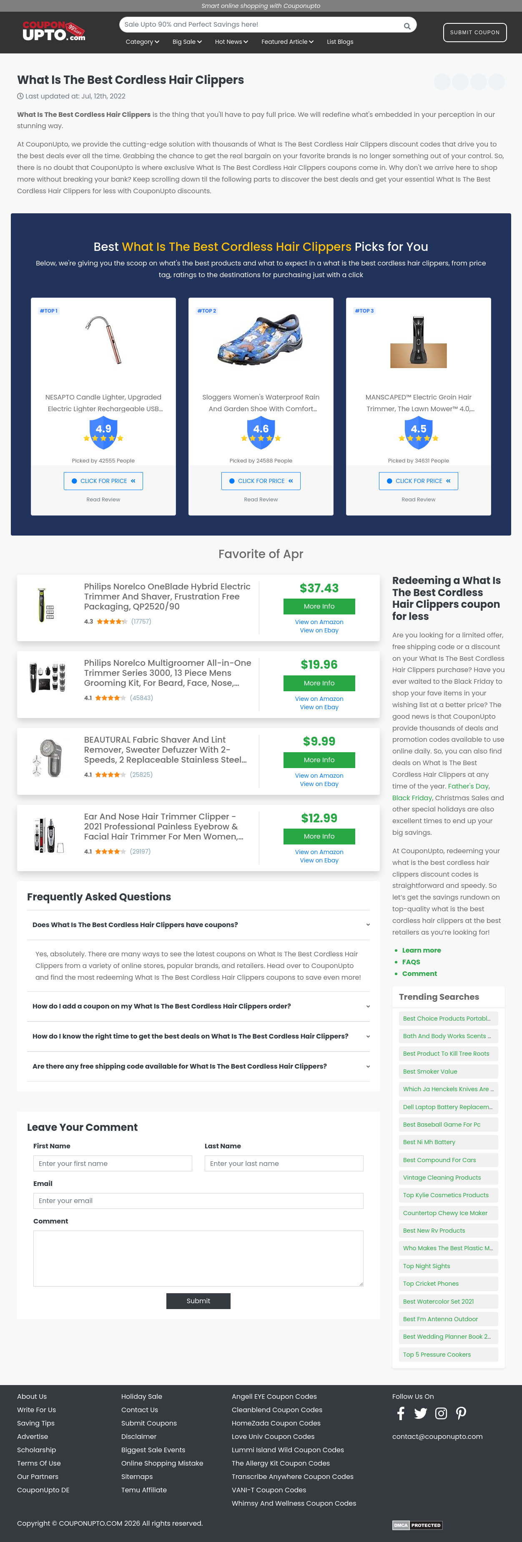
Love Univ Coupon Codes (273, 1436)
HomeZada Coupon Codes (276, 1423)
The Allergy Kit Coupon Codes (281, 1463)
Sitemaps (137, 1476)
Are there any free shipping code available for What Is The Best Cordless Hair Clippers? (180, 1066)
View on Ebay (319, 630)
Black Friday (412, 798)
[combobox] (268, 25)
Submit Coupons (149, 1423)
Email (43, 1183)
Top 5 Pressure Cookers (437, 1354)
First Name (51, 1146)
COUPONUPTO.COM (90, 1523)
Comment (50, 1221)
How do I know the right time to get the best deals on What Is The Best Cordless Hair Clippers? (191, 1036)
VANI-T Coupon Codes (269, 1490)
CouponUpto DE (43, 1490)
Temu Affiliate (144, 1490)
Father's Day (468, 786)
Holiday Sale (141, 1396)
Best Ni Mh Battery (429, 1142)
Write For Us (36, 1410)
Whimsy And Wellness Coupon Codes (294, 1503)
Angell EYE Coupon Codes (274, 1396)
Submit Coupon (475, 34)
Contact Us (139, 1410)
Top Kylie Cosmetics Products (446, 1195)
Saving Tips (36, 1423)
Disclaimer (138, 1436)
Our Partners (37, 1476)
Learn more (421, 950)
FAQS (411, 962)
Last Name (223, 1146)
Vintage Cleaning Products (442, 1177)
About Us (32, 1396)
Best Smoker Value (430, 1071)
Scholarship (36, 1450)
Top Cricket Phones (431, 1283)
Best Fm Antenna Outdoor (440, 1319)
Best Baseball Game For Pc (442, 1124)
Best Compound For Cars (439, 1160)
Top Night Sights (426, 1266)
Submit (199, 1301)
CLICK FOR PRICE (103, 481)
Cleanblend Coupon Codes (277, 1410)
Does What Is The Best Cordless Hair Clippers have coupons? (135, 925)
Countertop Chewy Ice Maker (445, 1213)
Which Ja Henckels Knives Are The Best (459, 1089)
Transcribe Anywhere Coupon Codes (293, 1476)
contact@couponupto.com (437, 1436)
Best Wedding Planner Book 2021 (450, 1336)
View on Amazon (319, 622)
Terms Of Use (39, 1463)
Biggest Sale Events (153, 1450)
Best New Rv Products (434, 1230)
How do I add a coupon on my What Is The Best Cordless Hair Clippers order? (162, 1006)
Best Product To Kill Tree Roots (446, 1053)
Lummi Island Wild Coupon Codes (288, 1450)
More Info (319, 606)
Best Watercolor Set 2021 (438, 1301)
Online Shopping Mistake (162, 1463)
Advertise (32, 1436)
